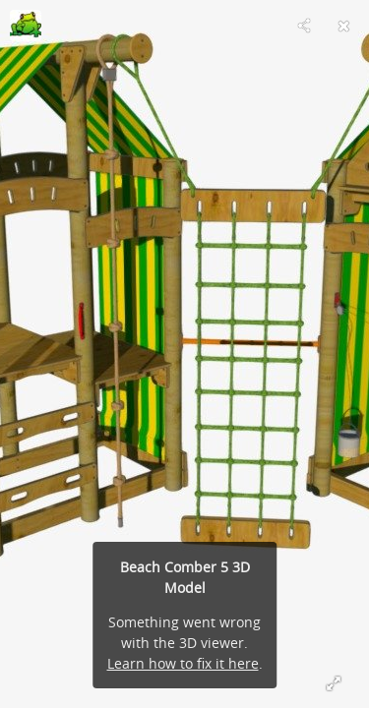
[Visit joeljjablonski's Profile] (25, 25)
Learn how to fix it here (183, 663)
